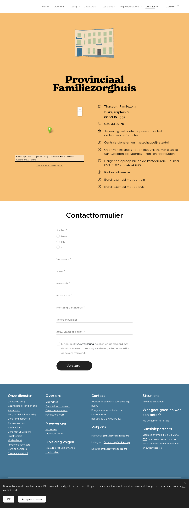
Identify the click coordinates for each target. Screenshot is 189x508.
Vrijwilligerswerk (54, 433)
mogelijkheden (155, 401)
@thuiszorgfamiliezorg (116, 435)
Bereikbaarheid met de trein (124, 179)
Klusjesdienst (15, 440)
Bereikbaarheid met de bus (124, 187)
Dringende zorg (16, 401)
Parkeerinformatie (117, 172)
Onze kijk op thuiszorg (57, 406)
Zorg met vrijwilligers (19, 431)
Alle (145, 401)
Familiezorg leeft (54, 414)
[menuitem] (46, 7)
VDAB (176, 434)
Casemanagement (18, 453)
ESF (145, 439)
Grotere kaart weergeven (49, 165)
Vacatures (51, 429)
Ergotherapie (15, 436)
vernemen (152, 420)
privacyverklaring (83, 343)
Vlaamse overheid (152, 434)
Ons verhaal (51, 401)
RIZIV (167, 434)
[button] (172, 7)
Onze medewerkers (56, 410)
